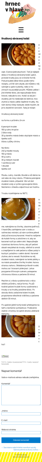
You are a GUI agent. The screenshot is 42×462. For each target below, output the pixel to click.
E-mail (4, 422)
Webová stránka (8, 432)
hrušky (29, 362)
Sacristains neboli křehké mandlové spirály (18, 450)
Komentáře (5, 364)
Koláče (9, 362)
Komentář (5, 383)
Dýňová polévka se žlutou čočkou (27, 452)
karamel (35, 362)
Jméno (4, 413)
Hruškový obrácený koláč (15, 38)
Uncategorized (17, 362)
